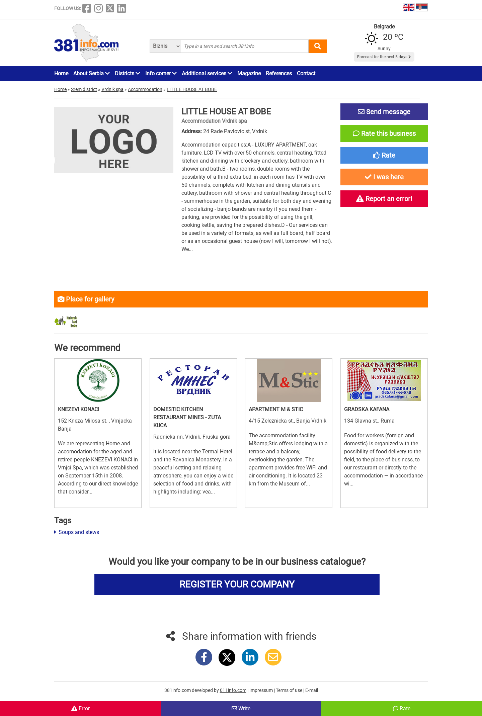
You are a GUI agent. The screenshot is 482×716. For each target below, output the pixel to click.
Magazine (249, 73)
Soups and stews (76, 532)
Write (241, 708)
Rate (401, 708)
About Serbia (91, 73)
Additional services (207, 73)
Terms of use (289, 690)
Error (80, 708)
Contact (306, 73)
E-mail (311, 690)
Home (61, 73)
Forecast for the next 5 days (384, 57)
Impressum (261, 690)
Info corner (161, 73)
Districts (127, 73)
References (279, 73)
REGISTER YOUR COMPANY (237, 584)
